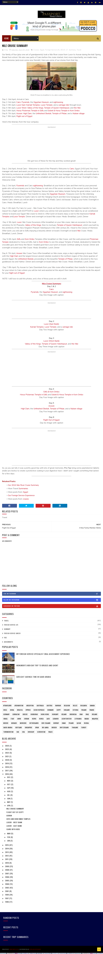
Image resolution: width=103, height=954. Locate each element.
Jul (8, 796)
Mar (9, 835)
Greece (25, 716)
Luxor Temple (47, 107)
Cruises (36, 52)
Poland (71, 725)
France (92, 712)
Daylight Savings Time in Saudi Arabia (33, 678)
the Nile (77, 109)
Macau (87, 721)
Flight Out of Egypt (51, 422)
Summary (72, 52)
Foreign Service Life (52, 52)
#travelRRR (7, 707)
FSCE (5, 639)
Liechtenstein (66, 721)
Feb (9, 839)
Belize (75, 707)
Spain (37, 729)
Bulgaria (83, 707)
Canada (92, 707)
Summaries (23, 490)
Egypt (42, 52)
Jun (8, 800)
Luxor (36, 213)
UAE (18, 734)
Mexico (5, 725)
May (9, 804)
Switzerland (64, 729)
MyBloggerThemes (35, 951)
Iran (81, 716)
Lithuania (78, 721)
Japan (19, 721)
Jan (8, 842)
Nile (79, 232)
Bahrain (58, 707)
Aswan (19, 115)
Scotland (18, 729)
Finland (83, 712)
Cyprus (28, 712)
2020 (7, 761)
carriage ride (64, 107)
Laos (48, 721)
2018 (7, 768)
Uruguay (31, 734)
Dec (9, 779)
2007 (7, 875)
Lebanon (56, 721)
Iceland (64, 716)
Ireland (94, 716)
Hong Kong (45, 716)
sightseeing (58, 104)
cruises (26, 500)
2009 (7, 868)
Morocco (23, 725)
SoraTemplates (14, 951)
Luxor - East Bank (14, 827)
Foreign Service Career (12, 635)
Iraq (87, 716)
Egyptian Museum (41, 104)
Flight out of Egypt (24, 118)
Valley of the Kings (35, 109)
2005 (7, 882)
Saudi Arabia (7, 729)
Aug (9, 793)
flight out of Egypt (17, 275)
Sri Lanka (45, 729)
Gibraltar (16, 716)
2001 (7, 893)
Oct (9, 786)
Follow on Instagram (52, 602)
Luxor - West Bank (14, 824)
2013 (7, 854)
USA (23, 734)
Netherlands (34, 725)
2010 (7, 864)
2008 (7, 871)
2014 (7, 850)
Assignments (8, 644)
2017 (7, 772)
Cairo (18, 104)
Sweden (54, 729)
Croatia (20, 712)
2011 (7, 861)
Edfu (19, 241)
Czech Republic (39, 712)
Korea (41, 721)
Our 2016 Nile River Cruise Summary (23, 487)
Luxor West (21, 109)
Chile (5, 712)
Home (6, 39)
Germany (6, 716)
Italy (12, 721)
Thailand (75, 729)
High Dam (27, 115)
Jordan (26, 721)
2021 (7, 758)
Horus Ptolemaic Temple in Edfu (30, 112)
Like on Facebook (52, 596)
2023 (7, 751)
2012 (7, 857)
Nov (9, 782)
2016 (7, 776)
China (12, 712)
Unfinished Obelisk (43, 115)
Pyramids (25, 104)
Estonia (75, 712)
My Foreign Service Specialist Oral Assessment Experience (43, 655)
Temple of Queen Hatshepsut (56, 109)
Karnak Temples (33, 107)
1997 (7, 900)
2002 (7, 889)
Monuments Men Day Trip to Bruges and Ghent (37, 667)
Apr (9, 807)
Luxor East (20, 107)
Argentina (30, 707)
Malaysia (95, 721)
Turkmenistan (8, 734)
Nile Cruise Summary (51, 285)
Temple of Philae (59, 115)
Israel (5, 721)
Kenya (34, 721)
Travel (79, 52)
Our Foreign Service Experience (21, 497)
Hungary (55, 716)
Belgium (67, 707)
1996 (7, 903)
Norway (56, 725)
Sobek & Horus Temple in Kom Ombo (64, 112)
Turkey (83, 729)
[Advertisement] (51, 312)
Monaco (14, 725)
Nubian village (79, 115)
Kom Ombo (29, 241)
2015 (7, 847)
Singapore (28, 729)
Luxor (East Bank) (51, 326)
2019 (7, 765)
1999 (7, 896)
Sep (9, 789)
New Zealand (46, 725)
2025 (7, 747)
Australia (40, 707)
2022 (7, 754)
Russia (86, 725)
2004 (7, 886)
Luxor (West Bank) (51, 343)
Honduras (34, 716)
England (67, 712)
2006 (7, 878)
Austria (49, 707)
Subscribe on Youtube (52, 608)
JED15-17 (64, 52)
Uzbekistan (41, 734)
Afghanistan (19, 707)
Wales (50, 734)
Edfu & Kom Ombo (51, 393)
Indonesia (73, 716)
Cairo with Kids (13, 831)
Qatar (79, 725)
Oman (64, 725)
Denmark (50, 712)
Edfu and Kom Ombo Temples (18, 820)
